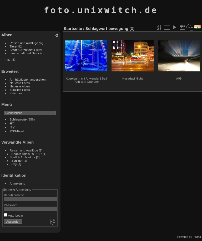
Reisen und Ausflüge (24, 43)
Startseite (73, 28)
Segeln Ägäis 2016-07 (27, 153)
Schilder (17, 160)
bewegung (118, 28)
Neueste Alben (20, 86)
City (14, 164)
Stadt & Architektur (22, 49)
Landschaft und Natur (24, 53)
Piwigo (197, 236)
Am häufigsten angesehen (28, 79)
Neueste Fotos (20, 83)
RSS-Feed (17, 131)
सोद (12, 123)
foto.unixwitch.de (101, 9)
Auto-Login (13, 215)
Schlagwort (96, 28)
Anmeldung (18, 183)
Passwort (10, 205)
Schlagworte (18, 119)
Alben (7, 35)
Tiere (13, 46)
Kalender (16, 93)
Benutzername (14, 195)
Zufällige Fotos (20, 89)
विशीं (12, 127)
